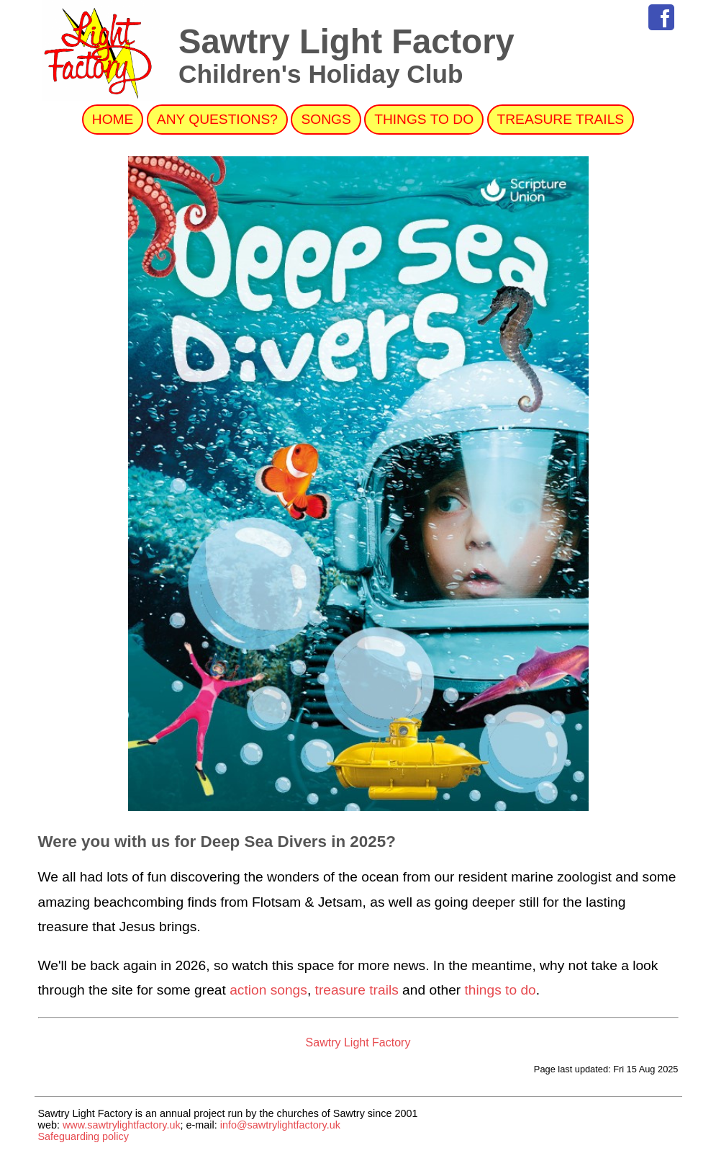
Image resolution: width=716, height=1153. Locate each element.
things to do (500, 989)
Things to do (423, 119)
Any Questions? (217, 119)
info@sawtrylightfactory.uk (280, 1125)
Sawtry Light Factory (358, 1042)
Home (113, 119)
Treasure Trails (561, 119)
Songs (325, 119)
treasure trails (357, 989)
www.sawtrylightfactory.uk (122, 1125)
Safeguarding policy (83, 1136)
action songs (268, 989)
